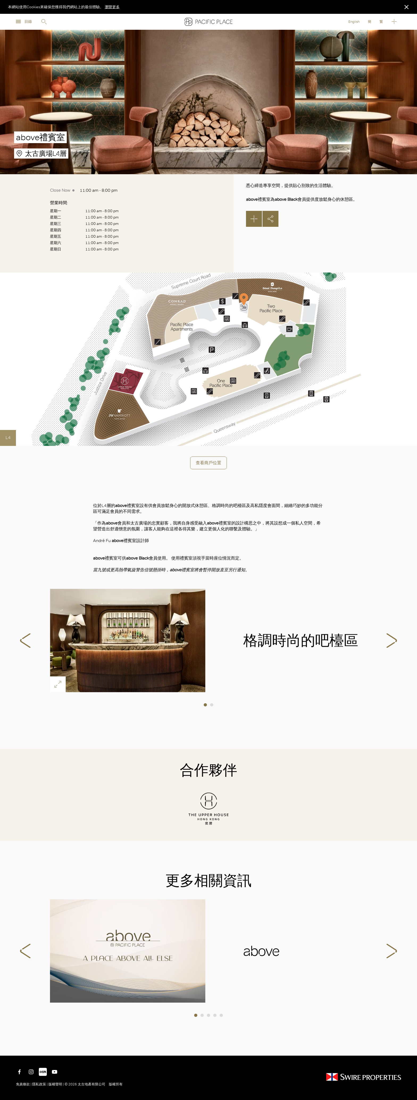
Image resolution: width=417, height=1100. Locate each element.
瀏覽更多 (112, 7)
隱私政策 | (40, 1084)
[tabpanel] (208, 640)
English (354, 22)
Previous (25, 640)
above (127, 951)
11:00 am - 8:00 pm (84, 190)
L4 (8, 437)
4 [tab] (215, 1015)
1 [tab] (205, 705)
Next (391, 640)
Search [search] (44, 22)
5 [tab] (221, 1015)
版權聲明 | (56, 1084)
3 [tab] (208, 1015)
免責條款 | (24, 1084)
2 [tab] (211, 705)
